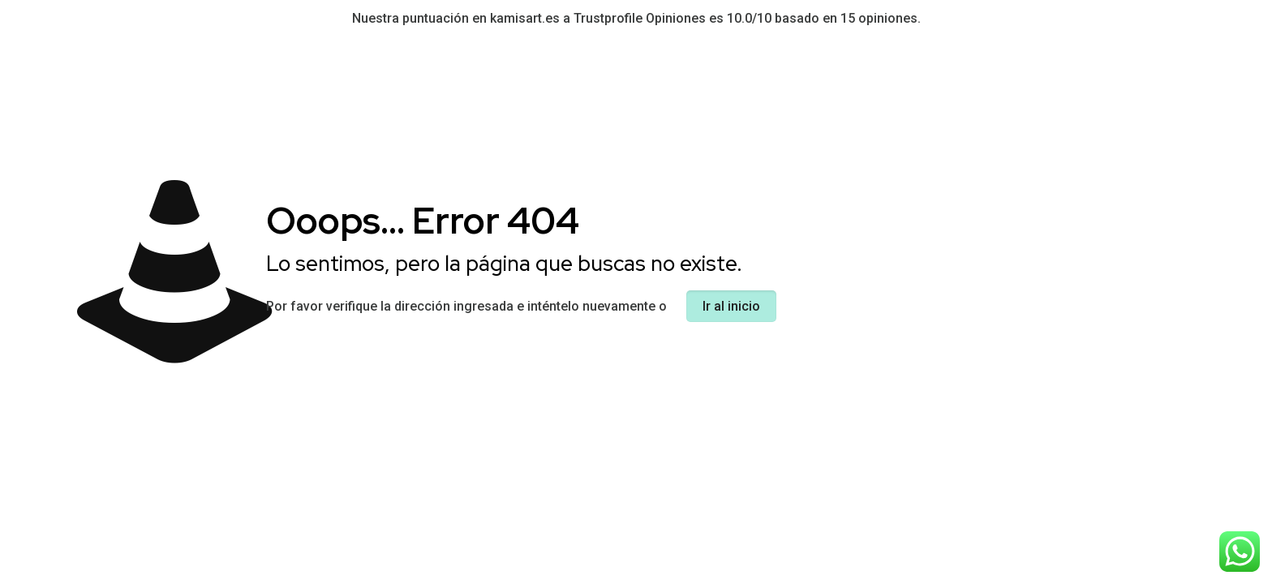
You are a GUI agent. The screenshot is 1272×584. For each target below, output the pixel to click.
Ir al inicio (731, 306)
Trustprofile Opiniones (640, 18)
